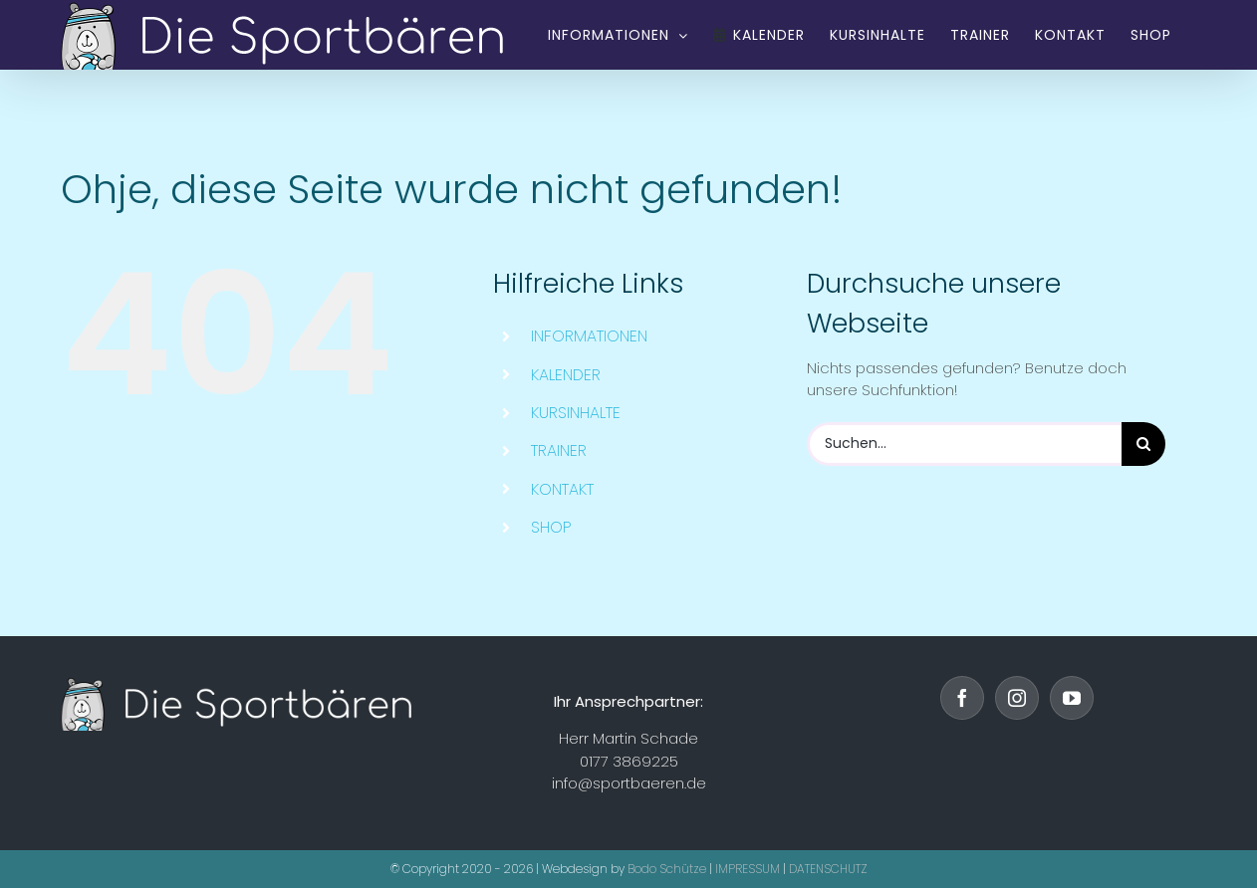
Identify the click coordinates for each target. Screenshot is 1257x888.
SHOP (551, 527)
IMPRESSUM (747, 868)
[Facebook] (962, 698)
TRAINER (559, 450)
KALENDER (566, 374)
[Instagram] (1017, 698)
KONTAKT (562, 489)
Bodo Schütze (667, 868)
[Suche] (1143, 444)
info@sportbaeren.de (629, 783)
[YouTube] (1072, 698)
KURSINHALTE (576, 412)
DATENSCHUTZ (828, 868)
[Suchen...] (964, 444)
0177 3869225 (629, 761)
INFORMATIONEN (589, 336)
